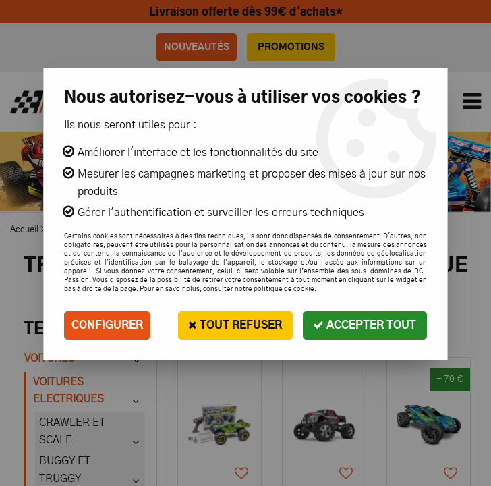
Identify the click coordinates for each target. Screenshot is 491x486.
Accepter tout (364, 325)
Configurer (107, 325)
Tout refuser (234, 325)
